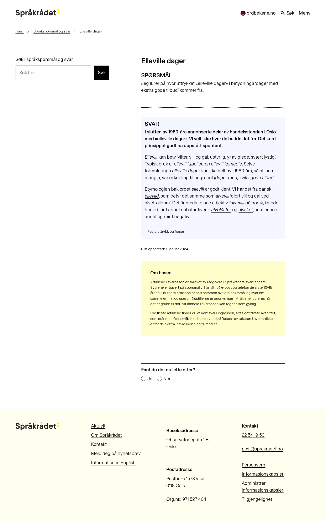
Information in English (113, 462)
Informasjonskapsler (263, 474)
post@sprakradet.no (262, 449)
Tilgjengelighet (257, 499)
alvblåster (221, 210)
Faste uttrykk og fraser (165, 231)
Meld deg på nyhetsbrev (116, 453)
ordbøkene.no (258, 13)
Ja (149, 378)
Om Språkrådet (106, 435)
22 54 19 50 (253, 435)
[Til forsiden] (37, 13)
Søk (287, 13)
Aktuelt (98, 426)
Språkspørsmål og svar (51, 31)
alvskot (245, 210)
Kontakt (99, 444)
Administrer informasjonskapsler (262, 486)
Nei (166, 378)
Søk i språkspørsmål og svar (44, 59)
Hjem (20, 31)
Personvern (253, 465)
